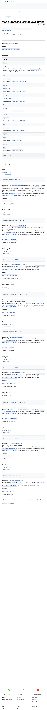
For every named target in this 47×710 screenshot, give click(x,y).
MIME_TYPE (5, 118)
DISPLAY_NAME (6, 88)
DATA (4, 66)
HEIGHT (5, 108)
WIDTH (4, 147)
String (5, 62)
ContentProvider (39, 192)
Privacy (18, 706)
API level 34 (8, 324)
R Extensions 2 (8, 17)
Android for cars (35, 704)
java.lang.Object (5, 33)
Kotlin (39, 24)
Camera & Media (20, 704)
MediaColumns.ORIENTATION (19, 130)
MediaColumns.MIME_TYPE (18, 120)
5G (17, 708)
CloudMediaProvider (36, 70)
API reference (6, 7)
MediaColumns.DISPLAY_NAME (19, 91)
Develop (13, 11)
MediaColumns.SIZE (17, 140)
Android (3, 697)
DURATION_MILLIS (7, 98)
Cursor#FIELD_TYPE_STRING (9, 195)
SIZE (4, 138)
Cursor (19, 193)
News (3, 706)
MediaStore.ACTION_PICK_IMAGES (11, 49)
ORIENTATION (6, 128)
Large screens (35, 697)
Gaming (19, 697)
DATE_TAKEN (6, 79)
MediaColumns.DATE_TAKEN (19, 81)
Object (9, 30)
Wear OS (34, 699)
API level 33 (8, 16)
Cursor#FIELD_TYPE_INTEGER (9, 234)
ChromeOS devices (36, 701)
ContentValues (11, 193)
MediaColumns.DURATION (18, 101)
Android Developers (6, 11)
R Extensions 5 (8, 326)
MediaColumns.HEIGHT (17, 111)
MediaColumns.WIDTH (17, 150)
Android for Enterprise (7, 699)
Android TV (34, 706)
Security (3, 701)
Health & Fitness (20, 701)
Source (3, 704)
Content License (40, 499)
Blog (3, 708)
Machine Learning (21, 699)
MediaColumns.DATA (17, 69)
